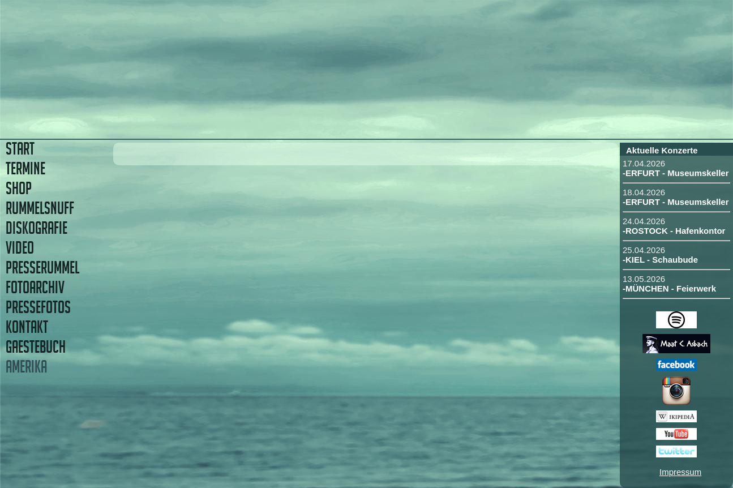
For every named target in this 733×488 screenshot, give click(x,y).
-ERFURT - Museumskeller (676, 173)
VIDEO (20, 247)
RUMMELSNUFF (40, 208)
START (20, 148)
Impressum (680, 472)
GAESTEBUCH (36, 346)
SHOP (19, 188)
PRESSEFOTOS (38, 307)
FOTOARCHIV (35, 287)
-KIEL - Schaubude (660, 259)
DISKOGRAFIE (36, 228)
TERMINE (25, 168)
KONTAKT (27, 327)
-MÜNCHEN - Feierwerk (669, 288)
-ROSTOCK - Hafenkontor (674, 231)
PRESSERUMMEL (42, 267)
